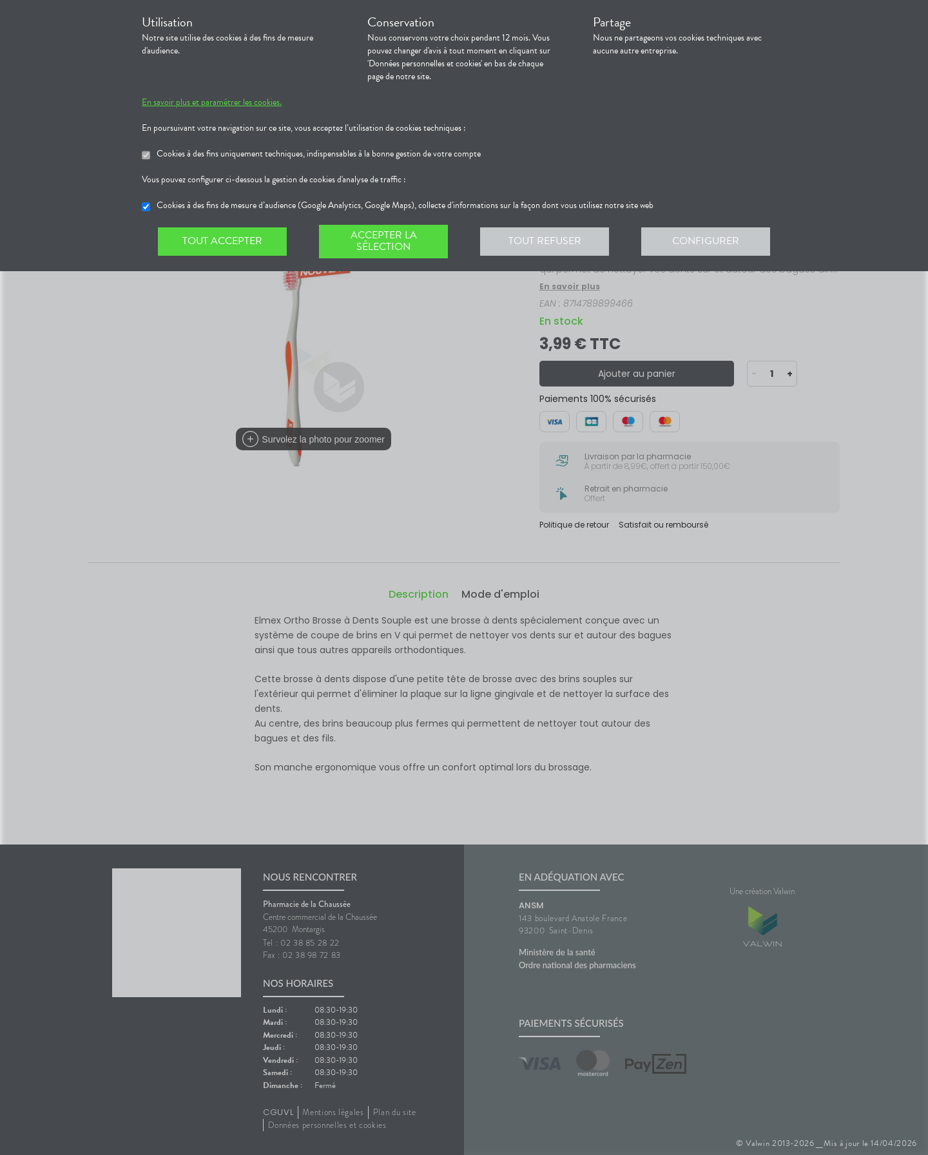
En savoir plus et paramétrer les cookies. (212, 102)
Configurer (705, 241)
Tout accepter (222, 241)
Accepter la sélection (384, 240)
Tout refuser (544, 241)
